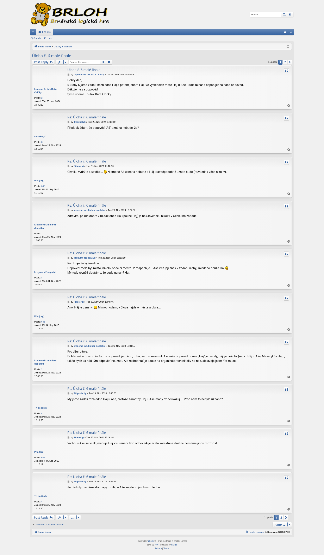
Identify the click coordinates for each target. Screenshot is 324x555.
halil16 (174, 545)
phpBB (151, 541)
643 (43, 186)
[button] (290, 62)
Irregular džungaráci (45, 272)
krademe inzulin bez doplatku (45, 226)
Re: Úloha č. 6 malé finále (86, 117)
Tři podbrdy (40, 408)
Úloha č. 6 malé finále (51, 55)
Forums (46, 32)
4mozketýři (40, 136)
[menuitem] (285, 32)
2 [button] (285, 62)
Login (49, 38)
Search (37, 38)
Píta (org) (39, 180)
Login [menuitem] (292, 33)
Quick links (33, 33)
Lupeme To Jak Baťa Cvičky (45, 91)
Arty (156, 545)
